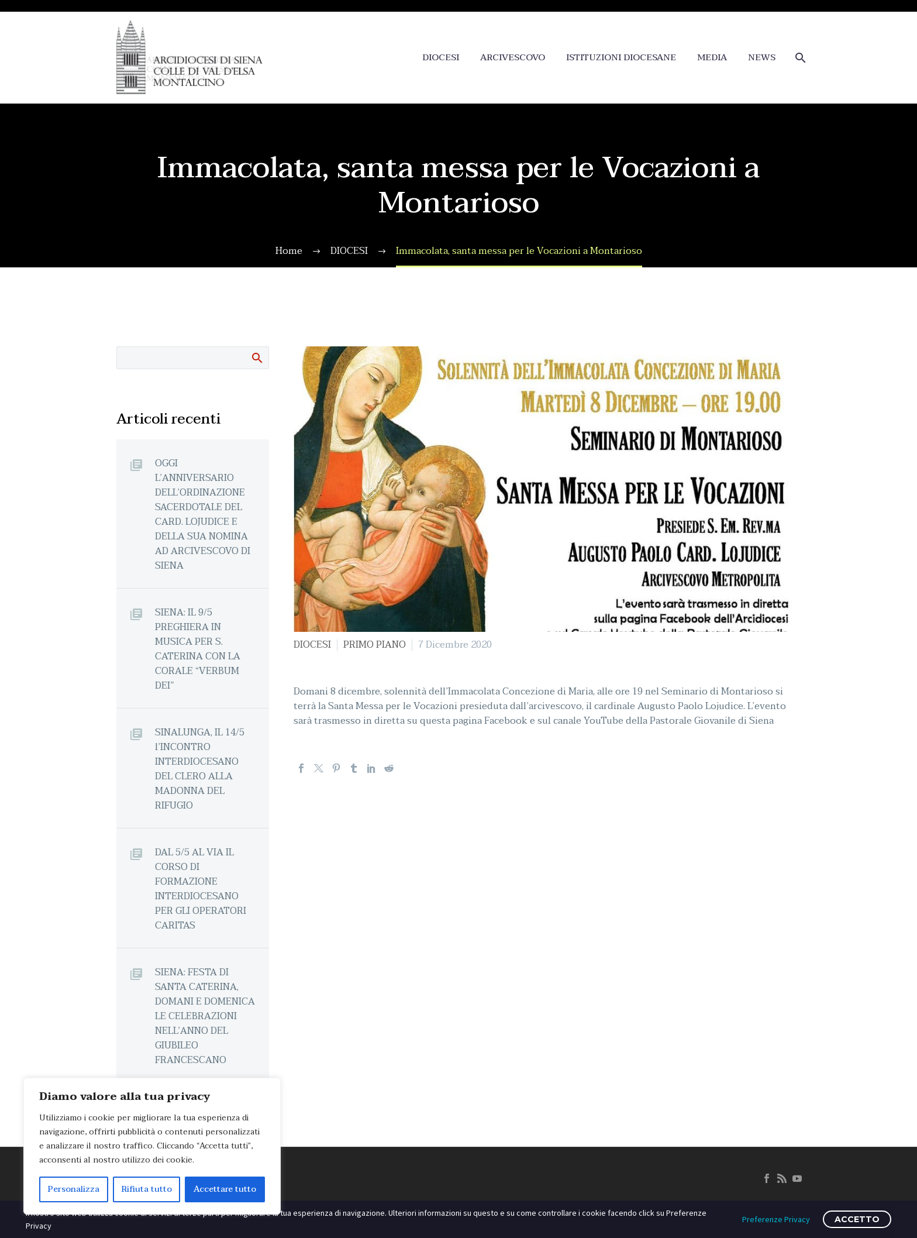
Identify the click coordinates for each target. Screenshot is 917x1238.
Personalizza (73, 1189)
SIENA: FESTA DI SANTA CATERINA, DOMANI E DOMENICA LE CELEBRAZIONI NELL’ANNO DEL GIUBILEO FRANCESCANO (205, 1016)
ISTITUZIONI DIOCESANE (621, 57)
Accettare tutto (225, 1189)
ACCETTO (857, 1219)
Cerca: (256, 357)
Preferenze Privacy (776, 1219)
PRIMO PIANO (374, 645)
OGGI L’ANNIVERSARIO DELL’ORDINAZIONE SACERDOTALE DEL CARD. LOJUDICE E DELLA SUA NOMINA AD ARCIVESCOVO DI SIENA (202, 514)
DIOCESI (440, 57)
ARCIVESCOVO (512, 57)
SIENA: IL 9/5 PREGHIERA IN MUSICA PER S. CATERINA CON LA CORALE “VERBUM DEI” (197, 648)
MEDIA (712, 57)
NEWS (761, 57)
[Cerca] (799, 57)
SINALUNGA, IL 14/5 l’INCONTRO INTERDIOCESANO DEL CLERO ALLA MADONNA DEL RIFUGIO (199, 768)
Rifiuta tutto (147, 1189)
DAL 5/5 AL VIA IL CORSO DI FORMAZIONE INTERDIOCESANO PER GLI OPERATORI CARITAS (200, 888)
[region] (152, 1146)
